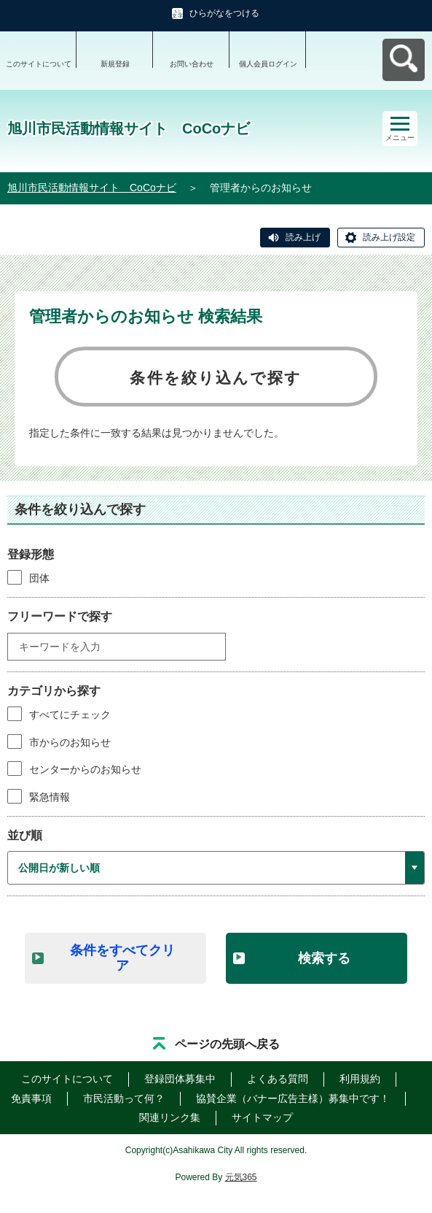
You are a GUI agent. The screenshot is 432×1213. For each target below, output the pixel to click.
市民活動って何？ (124, 1098)
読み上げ (303, 237)
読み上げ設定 (389, 237)
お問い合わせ (191, 64)
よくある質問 (277, 1079)
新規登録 (115, 64)
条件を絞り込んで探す (216, 377)
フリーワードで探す (59, 616)
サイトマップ (262, 1117)
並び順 (24, 835)
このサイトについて (38, 64)
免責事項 (31, 1098)
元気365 (241, 1177)
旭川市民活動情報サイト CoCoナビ (91, 187)
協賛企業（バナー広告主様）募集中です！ (293, 1098)
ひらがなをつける (224, 13)
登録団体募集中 (180, 1079)
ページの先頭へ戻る (227, 1044)
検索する (324, 958)
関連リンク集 (169, 1117)
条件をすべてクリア (122, 958)
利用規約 (359, 1079)
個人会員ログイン (268, 64)
